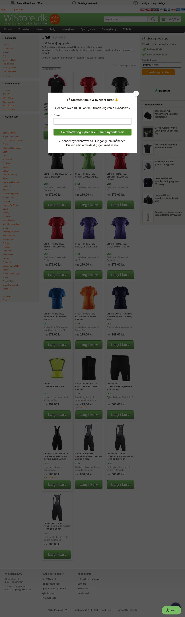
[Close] (136, 93)
